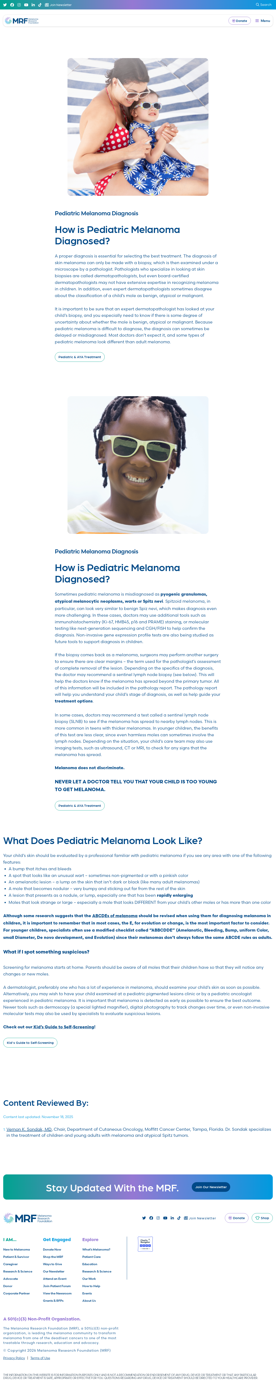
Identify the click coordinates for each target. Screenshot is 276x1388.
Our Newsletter (53, 1271)
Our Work (89, 1279)
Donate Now (52, 1249)
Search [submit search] (263, 5)
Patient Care (91, 1257)
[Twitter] (5, 5)
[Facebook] (12, 5)
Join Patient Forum (57, 1286)
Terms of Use (40, 1358)
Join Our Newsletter (211, 1187)
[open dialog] (262, 20)
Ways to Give (52, 1264)
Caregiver (10, 1264)
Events (87, 1293)
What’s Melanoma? (96, 1249)
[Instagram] (19, 5)
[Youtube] (26, 5)
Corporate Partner (16, 1293)
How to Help (91, 1286)
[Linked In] (33, 5)
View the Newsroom (57, 1293)
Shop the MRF (53, 1257)
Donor (7, 1286)
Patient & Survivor (16, 1257)
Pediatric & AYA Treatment (79, 357)
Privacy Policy (14, 1358)
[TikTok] (39, 5)
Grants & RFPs (53, 1301)
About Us (89, 1301)
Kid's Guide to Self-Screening (30, 1042)
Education (89, 1264)
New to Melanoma (16, 1249)
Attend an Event (54, 1279)
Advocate (10, 1279)
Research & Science (17, 1271)
